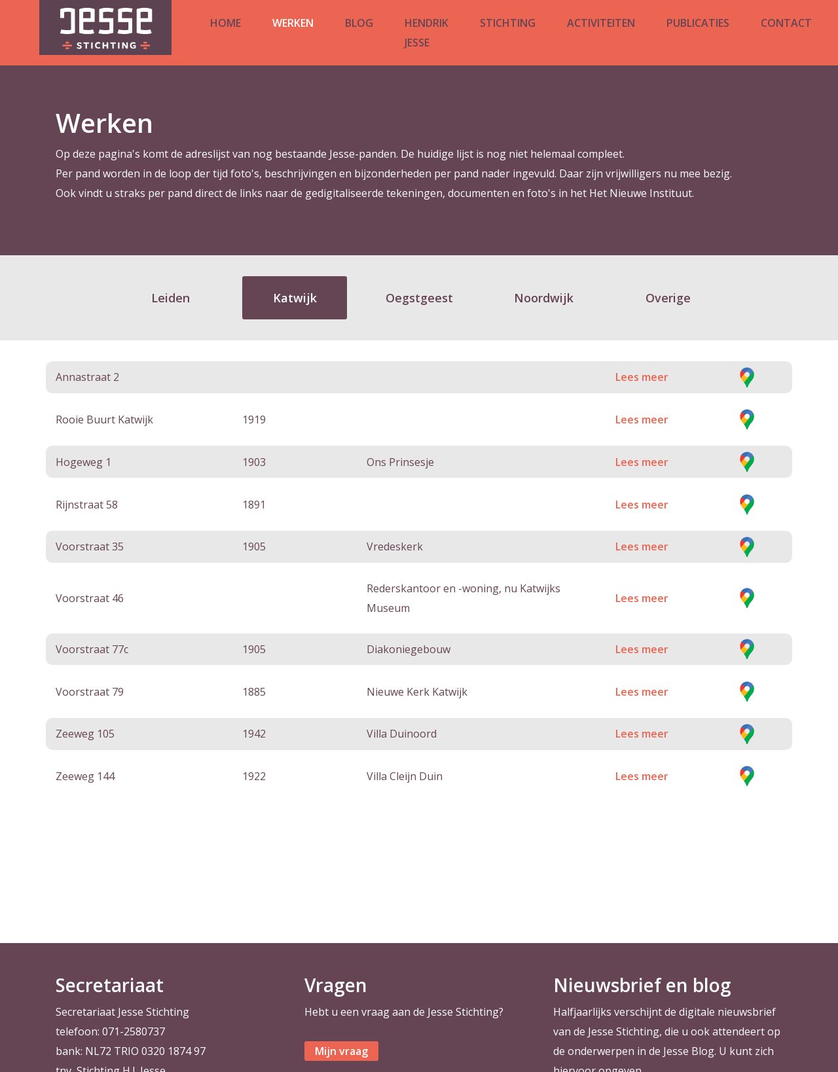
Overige (668, 298)
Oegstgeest (419, 298)
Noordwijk (544, 298)
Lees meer (641, 377)
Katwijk (295, 298)
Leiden (170, 298)
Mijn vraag (341, 1051)
